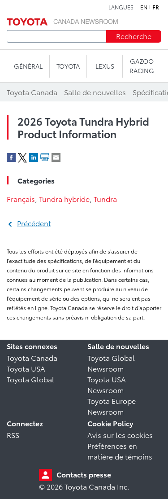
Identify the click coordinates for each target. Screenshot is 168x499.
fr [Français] (155, 7)
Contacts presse (83, 474)
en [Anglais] (143, 7)
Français (21, 198)
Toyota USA (26, 368)
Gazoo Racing (141, 66)
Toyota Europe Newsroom (111, 405)
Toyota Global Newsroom (111, 362)
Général (28, 65)
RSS (13, 434)
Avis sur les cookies (120, 434)
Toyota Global (30, 379)
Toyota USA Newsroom (106, 384)
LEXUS (104, 65)
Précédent (34, 223)
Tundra (105, 198)
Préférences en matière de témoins (119, 450)
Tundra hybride (64, 198)
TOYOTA (68, 65)
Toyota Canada (32, 357)
